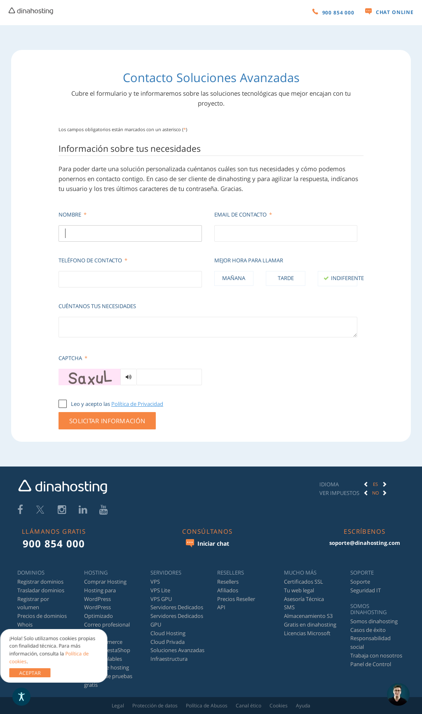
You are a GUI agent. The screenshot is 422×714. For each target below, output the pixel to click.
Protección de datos (155, 705)
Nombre (73, 214)
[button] (366, 484)
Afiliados (227, 590)
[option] (375, 484)
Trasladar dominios (40, 590)
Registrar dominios (40, 581)
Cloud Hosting (167, 633)
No (375, 493)
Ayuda (303, 705)
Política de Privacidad (137, 404)
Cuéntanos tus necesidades (97, 306)
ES (375, 484)
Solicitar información (107, 421)
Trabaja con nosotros (376, 655)
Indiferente (344, 278)
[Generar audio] (128, 377)
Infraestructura (169, 658)
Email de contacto (243, 214)
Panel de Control (370, 664)
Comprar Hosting (105, 581)
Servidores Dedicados (176, 607)
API (221, 607)
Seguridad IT (365, 590)
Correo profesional (107, 624)
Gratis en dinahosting (310, 624)
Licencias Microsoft (307, 633)
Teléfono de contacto (93, 260)
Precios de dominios (42, 616)
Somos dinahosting (374, 621)
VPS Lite (160, 590)
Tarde (286, 278)
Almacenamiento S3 (308, 616)
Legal (118, 705)
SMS (289, 607)
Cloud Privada (167, 642)
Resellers (228, 581)
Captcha (73, 358)
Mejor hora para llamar (248, 260)
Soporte (360, 581)
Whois (25, 624)
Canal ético (248, 705)
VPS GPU (161, 599)
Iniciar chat (207, 543)
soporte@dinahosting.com (364, 543)
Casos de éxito (368, 630)
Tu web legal (299, 590)
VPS (155, 581)
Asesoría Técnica (304, 599)
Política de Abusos (206, 705)
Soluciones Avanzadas (177, 650)
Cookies (279, 705)
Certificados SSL (303, 581)
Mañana (233, 278)
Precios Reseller (236, 599)
